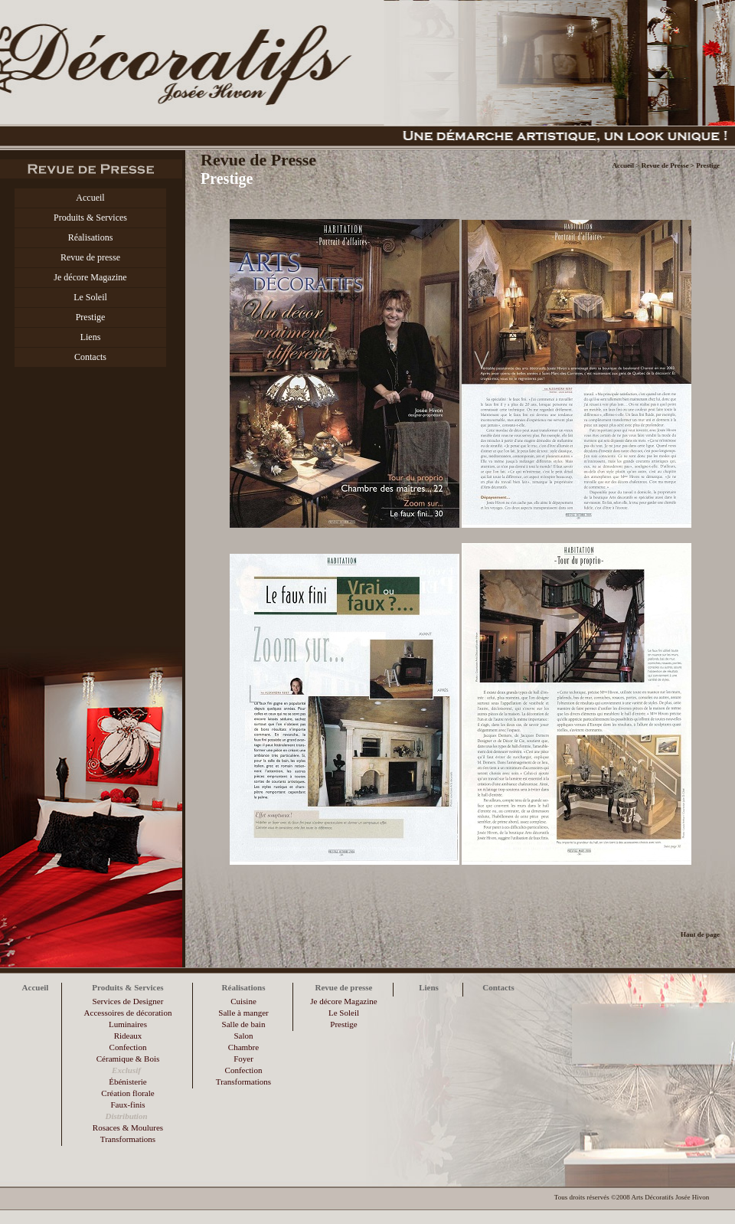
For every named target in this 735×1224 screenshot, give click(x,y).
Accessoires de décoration (128, 1012)
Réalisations (90, 237)
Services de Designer (128, 1001)
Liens (90, 337)
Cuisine (243, 1001)
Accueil (90, 197)
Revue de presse (90, 257)
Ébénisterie (127, 1081)
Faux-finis (127, 1104)
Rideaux (128, 1035)
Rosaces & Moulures (128, 1127)
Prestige (91, 317)
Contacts (90, 357)
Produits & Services (90, 217)
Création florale (127, 1093)
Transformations (127, 1139)
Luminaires (128, 1024)
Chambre (243, 1047)
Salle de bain (244, 1024)
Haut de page (700, 934)
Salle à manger (243, 1012)
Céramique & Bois (128, 1058)
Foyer (243, 1058)
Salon (243, 1035)
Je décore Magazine (90, 277)
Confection (128, 1047)
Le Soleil (90, 297)
